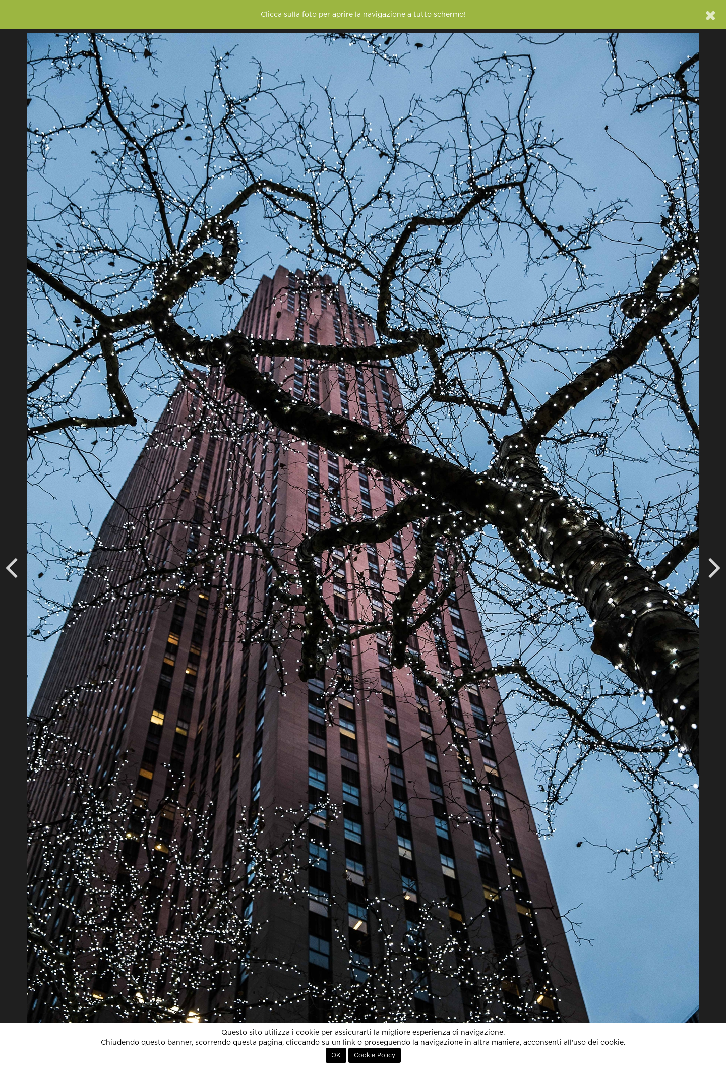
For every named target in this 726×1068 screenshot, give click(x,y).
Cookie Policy (374, 1055)
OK (336, 1055)
